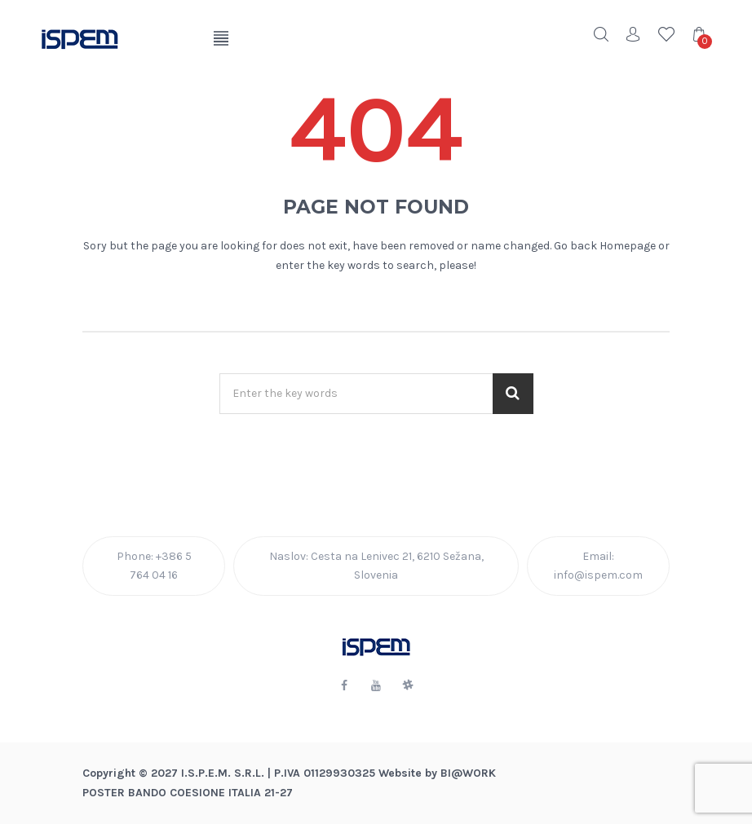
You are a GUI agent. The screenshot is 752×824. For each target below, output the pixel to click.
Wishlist (666, 34)
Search (601, 34)
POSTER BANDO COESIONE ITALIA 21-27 (187, 793)
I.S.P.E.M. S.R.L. (222, 773)
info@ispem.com (598, 575)
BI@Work (468, 773)
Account (633, 34)
